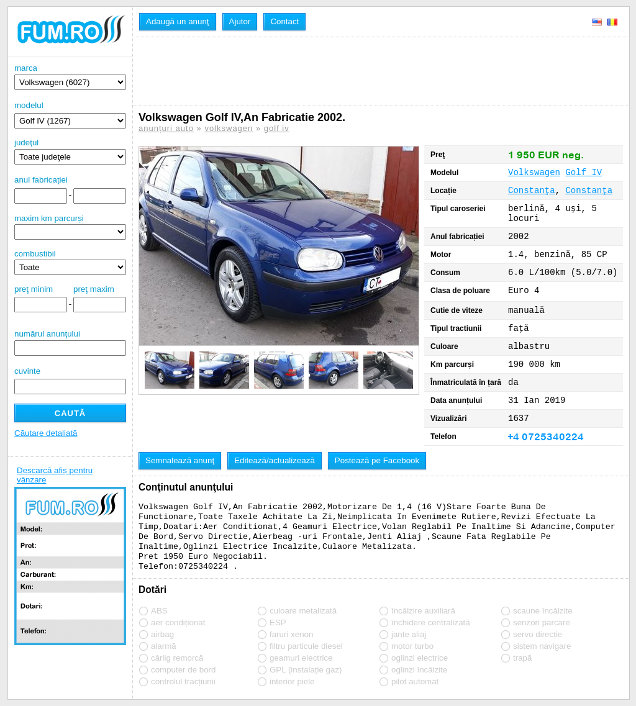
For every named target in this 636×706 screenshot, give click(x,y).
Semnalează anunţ (179, 460)
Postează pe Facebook (377, 460)
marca (70, 76)
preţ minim (33, 289)
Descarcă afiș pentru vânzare (55, 475)
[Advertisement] (365, 71)
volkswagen (228, 128)
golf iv (276, 128)
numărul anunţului (70, 342)
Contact (284, 21)
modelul (28, 105)
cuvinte (27, 371)
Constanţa (531, 191)
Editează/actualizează (274, 460)
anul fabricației (41, 179)
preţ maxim (93, 289)
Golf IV (583, 173)
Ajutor (240, 21)
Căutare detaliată (46, 433)
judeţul (70, 151)
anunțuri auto (166, 128)
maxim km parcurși (49, 218)
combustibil (35, 253)
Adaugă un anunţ (177, 21)
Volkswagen (534, 173)
